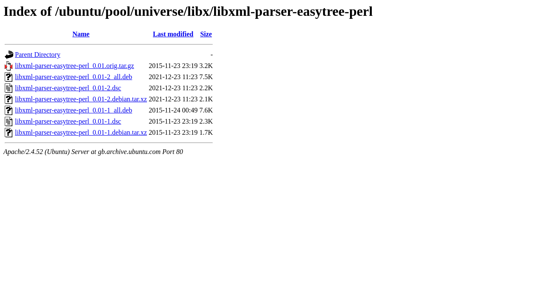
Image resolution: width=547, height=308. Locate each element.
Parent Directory (37, 54)
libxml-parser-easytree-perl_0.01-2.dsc (68, 88)
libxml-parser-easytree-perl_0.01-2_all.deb (73, 76)
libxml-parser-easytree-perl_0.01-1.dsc (68, 121)
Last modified (173, 34)
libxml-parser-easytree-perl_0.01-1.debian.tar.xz (81, 132)
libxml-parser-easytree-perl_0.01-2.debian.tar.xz (81, 99)
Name (80, 34)
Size (206, 34)
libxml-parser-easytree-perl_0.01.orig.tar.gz (74, 65)
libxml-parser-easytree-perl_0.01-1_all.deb (73, 110)
